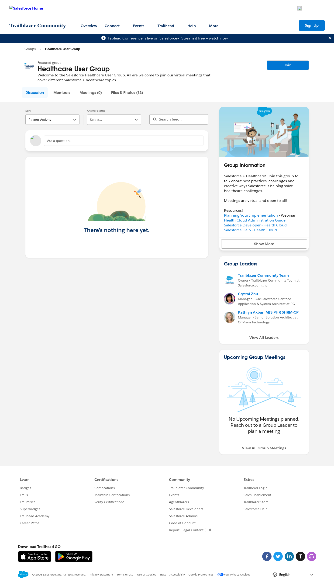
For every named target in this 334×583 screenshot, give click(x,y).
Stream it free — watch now (204, 38)
